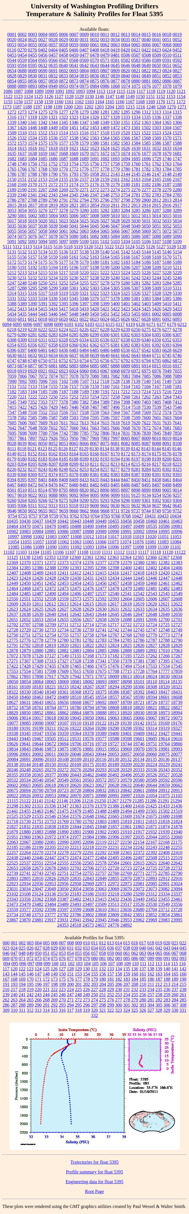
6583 (156, 350)
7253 (84, 396)
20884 (151, 790)
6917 (177, 365)
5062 (73, 231)
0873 (73, 81)
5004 (53, 215)
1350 (115, 122)
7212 (125, 391)
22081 (50, 842)
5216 (53, 272)
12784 (113, 640)
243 (38, 994)
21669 (126, 816)
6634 (53, 355)
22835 (75, 878)
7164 (125, 386)
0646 (125, 65)
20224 (151, 764)
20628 (113, 785)
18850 (25, 712)
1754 (73, 163)
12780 (63, 640)
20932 (37, 795)
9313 (53, 505)
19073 (176, 717)
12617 (113, 604)
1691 (94, 158)
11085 (13, 547)
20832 (101, 790)
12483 (176, 588)
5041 (73, 226)
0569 (84, 60)
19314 (151, 728)
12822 (88, 645)
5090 (177, 236)
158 (118, 973)
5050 (146, 226)
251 (102, 994)
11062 (63, 541)
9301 (146, 500)
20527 (164, 774)
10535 (151, 526)
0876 (104, 81)
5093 (32, 241)
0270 (22, 49)
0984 (94, 86)
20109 (76, 759)
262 (6, 999)
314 (46, 1010)
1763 (166, 163)
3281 (94, 210)
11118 (155, 552)
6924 (73, 371)
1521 (135, 132)
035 (102, 948)
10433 (163, 516)
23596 (50, 909)
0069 (177, 44)
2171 (42, 184)
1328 (115, 117)
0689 (32, 70)
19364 (75, 733)
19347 (37, 733)
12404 (164, 567)
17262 (151, 655)
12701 (176, 619)
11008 (76, 536)
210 (142, 984)
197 (46, 984)
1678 (156, 153)
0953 (63, 86)
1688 (73, 158)
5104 (125, 241)
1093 (80, 91)
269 (54, 999)
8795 (63, 490)
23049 (50, 888)
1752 (53, 163)
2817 (32, 205)
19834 (12, 749)
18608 (176, 697)
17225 (138, 655)
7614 (94, 422)
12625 (37, 609)
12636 (176, 609)
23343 (12, 899)
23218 (113, 894)
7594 (84, 417)
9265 (32, 500)
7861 (22, 438)
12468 (25, 588)
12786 (138, 640)
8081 (115, 443)
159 (126, 973)
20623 (88, 785)
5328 (156, 293)
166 (183, 973)
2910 (104, 205)
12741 (101, 629)
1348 (94, 122)
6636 (63, 355)
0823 (156, 70)
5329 (166, 293)
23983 (164, 919)
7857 (11, 438)
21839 (63, 826)
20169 (75, 764)
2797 (115, 200)
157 (110, 973)
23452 (151, 899)
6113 (99, 324)
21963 (37, 837)
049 (30, 953)
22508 (151, 857)
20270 (50, 769)
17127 (50, 655)
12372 (50, 562)
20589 (151, 780)
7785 (84, 433)
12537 (101, 593)
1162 (79, 101)
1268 (161, 106)
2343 (53, 194)
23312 (151, 894)
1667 (53, 153)
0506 (125, 55)
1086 (8, 91)
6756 (104, 360)
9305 (11, 505)
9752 (177, 510)
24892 (126, 925)
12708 (37, 624)
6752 (63, 360)
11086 (26, 547)
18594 (151, 697)
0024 (22, 39)
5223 (115, 272)
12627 (63, 609)
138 (150, 968)
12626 (50, 609)
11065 (88, 541)
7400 (135, 402)
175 (62, 979)
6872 (177, 360)
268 (46, 999)
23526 (138, 904)
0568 (73, 60)
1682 (11, 158)
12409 (37, 572)
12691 (138, 619)
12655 (63, 619)
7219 (177, 391)
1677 (146, 153)
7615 (104, 422)
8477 (63, 484)
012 (102, 942)
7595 (94, 417)
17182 (113, 655)
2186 (156, 184)
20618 (50, 785)
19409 (138, 733)
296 (86, 1005)
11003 (51, 536)
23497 (88, 904)
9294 (115, 500)
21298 (12, 805)
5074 (11, 236)
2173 (63, 184)
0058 (63, 44)
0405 (63, 49)
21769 (63, 821)
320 (94, 1010)
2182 (146, 184)
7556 (63, 412)
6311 (42, 339)
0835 (84, 75)
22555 (63, 862)
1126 (48, 96)
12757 (75, 635)
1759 (125, 163)
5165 (115, 257)
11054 (13, 541)
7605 (11, 422)
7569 (146, 412)
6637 (73, 355)
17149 (63, 655)
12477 (101, 588)
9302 (156, 500)
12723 (138, 624)
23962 (138, 919)
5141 (115, 251)
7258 (115, 396)
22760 (113, 873)
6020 (63, 319)
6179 (171, 324)
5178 (73, 262)
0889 (22, 86)
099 (46, 963)
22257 (12, 852)
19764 (164, 743)
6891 (135, 365)
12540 (113, 593)
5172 (11, 262)
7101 (53, 381)
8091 (166, 443)
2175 (84, 184)
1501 (135, 127)
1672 (104, 153)
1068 (115, 86)
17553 (12, 671)
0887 (177, 81)
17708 (113, 671)
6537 (135, 350)
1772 (73, 169)
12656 (75, 619)
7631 (156, 422)
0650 (156, 65)
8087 (146, 443)
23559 (12, 909)
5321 (84, 293)
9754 (12, 516)
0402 (42, 49)
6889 (125, 365)
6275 (146, 329)
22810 (37, 878)
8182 (32, 459)
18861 (50, 712)
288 (22, 1005)
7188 (73, 391)
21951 (12, 837)
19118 (88, 723)
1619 (63, 148)
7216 (166, 391)
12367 (163, 557)
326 (142, 1010)
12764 (101, 635)
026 (30, 948)
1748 (11, 163)
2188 (177, 184)
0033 (104, 39)
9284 (73, 500)
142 (183, 968)
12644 (101, 614)
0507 (135, 55)
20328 (113, 769)
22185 (12, 847)
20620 (75, 785)
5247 (11, 282)
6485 (94, 350)
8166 (94, 453)
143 (6, 973)
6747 (11, 360)
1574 (32, 143)
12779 (50, 640)
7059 (11, 376)
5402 (135, 303)
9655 (42, 510)
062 (134, 953)
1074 (125, 86)
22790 (176, 873)
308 (183, 1005)
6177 (161, 324)
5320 (73, 293)
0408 (94, 49)
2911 (115, 205)
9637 (156, 505)
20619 (63, 785)
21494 (126, 811)
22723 (126, 868)
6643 (135, 355)
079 (86, 958)
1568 (146, 137)
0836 (94, 75)
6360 (73, 345)
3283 (115, 210)
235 (158, 989)
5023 (63, 220)
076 (62, 958)
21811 (138, 821)
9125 (135, 495)
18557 (113, 697)
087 (142, 958)
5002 (32, 215)
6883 (73, 365)
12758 (88, 635)
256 (142, 994)
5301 (73, 288)
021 (174, 942)
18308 (151, 686)
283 (166, 999)
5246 (177, 277)
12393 (75, 567)
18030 (164, 676)
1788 (32, 174)
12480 (138, 588)
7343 (177, 396)
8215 (135, 464)
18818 (126, 707)
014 (118, 942)
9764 (95, 516)
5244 (156, 277)
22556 (75, 862)
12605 (138, 598)
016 (134, 942)
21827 (12, 826)
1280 (94, 112)
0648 (135, 65)
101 (62, 963)
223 (62, 989)
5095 (53, 241)
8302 (166, 469)
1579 (84, 143)
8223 (177, 464)
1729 (156, 158)
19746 (138, 743)
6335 (94, 339)
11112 (119, 552)
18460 (25, 697)
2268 (53, 189)
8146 (177, 448)
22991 (164, 883)
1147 (109, 96)
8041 (32, 443)
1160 (58, 101)
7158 (84, 386)
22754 (75, 873)
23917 (50, 919)
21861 (126, 826)
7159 (94, 386)
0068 (166, 44)
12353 (50, 557)
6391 (146, 345)
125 (46, 968)
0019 (177, 34)
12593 (113, 598)
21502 (164, 811)
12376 (88, 562)
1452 (84, 127)
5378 (115, 298)
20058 (138, 754)
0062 (104, 44)
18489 (63, 697)
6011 (22, 319)
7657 (63, 427)
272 (78, 999)
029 (54, 948)
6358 (53, 345)
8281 (135, 469)
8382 (104, 474)
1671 (94, 153)
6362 (94, 345)
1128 (69, 96)
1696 (146, 158)
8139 (125, 448)
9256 (166, 495)
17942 (75, 676)
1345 (63, 122)
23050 (63, 888)
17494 (126, 666)
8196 (125, 459)
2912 (125, 205)
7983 (104, 438)
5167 (135, 257)
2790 (53, 200)
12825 (126, 645)
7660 (73, 427)
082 (110, 958)
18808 (113, 707)
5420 (94, 308)
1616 (32, 148)
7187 (63, 391)
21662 (101, 816)
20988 (101, 795)
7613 (84, 422)
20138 (12, 764)
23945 (101, 919)
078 (78, 958)
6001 (146, 314)
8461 (166, 479)
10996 (176, 531)
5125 (140, 246)
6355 (22, 345)
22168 (164, 842)
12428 (50, 578)
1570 (166, 137)
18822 (164, 707)
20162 (63, 764)
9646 (11, 510)
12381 (151, 562)
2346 (84, 194)
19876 (75, 749)
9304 (177, 500)
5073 (177, 231)
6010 (11, 319)
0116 (11, 49)
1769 (53, 169)
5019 (32, 220)
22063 (12, 842)
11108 (82, 552)
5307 (135, 288)
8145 (166, 448)
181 (110, 979)
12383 (176, 562)
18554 (101, 697)
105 (95, 963)
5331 (11, 298)
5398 (94, 303)
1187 (17, 106)
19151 (151, 723)
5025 (84, 220)
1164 (99, 101)
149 (54, 973)
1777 (94, 169)
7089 (177, 376)
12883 (75, 650)
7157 (73, 386)
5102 (104, 241)
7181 (177, 386)
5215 (42, 272)
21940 (176, 831)
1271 (181, 106)
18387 (126, 692)
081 (102, 958)
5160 (63, 257)
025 (22, 948)
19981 (164, 749)
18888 (101, 712)
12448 (176, 578)
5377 (104, 298)
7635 (166, 422)
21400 (126, 805)
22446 (37, 857)
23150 (63, 894)
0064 (125, 44)
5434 (11, 314)
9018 (22, 495)
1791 (63, 174)
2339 (11, 194)
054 (70, 953)
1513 (53, 132)
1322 (63, 117)
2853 (84, 205)
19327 (176, 728)
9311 (32, 505)
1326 (94, 117)
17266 (164, 655)
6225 (73, 329)
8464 (177, 479)
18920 (126, 712)
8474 (42, 484)
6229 (115, 329)
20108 (63, 759)
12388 (50, 567)
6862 (166, 360)
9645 (177, 505)
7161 (115, 386)
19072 (164, 717)
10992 (138, 531)
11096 (113, 547)
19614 (164, 738)
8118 (22, 448)
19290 (113, 728)
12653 (37, 619)
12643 (88, 614)
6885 (94, 365)
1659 (42, 153)
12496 (75, 593)
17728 (138, 671)
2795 (94, 200)
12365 (138, 557)
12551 (25, 598)
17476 (113, 666)
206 (118, 984)
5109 (177, 241)
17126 (37, 655)
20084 (12, 759)
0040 (146, 39)
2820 (63, 205)
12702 (12, 624)
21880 (25, 831)
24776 (113, 925)
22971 (101, 883)
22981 (138, 883)
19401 (126, 733)
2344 (63, 194)
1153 (170, 96)
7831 (125, 433)
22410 (176, 852)
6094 (6, 324)
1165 (109, 101)
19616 (176, 738)
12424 (25, 578)
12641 (63, 614)
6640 (104, 355)
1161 (69, 101)
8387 (135, 474)
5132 (22, 251)
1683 (22, 158)
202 (86, 984)
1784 (166, 169)
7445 (63, 407)
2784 (166, 194)
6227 (94, 329)
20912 (164, 790)
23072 (138, 888)
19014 (25, 717)
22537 (25, 862)
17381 (138, 660)
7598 (125, 417)
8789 (53, 490)
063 (142, 953)
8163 (63, 453)
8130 (94, 448)
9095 (94, 495)
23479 (25, 904)
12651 (12, 619)
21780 (75, 821)
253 (118, 994)
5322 (94, 293)
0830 (32, 75)
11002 (38, 536)
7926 (53, 438)
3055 (32, 210)
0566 (53, 60)
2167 (177, 179)
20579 (126, 780)
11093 (88, 547)
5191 (22, 267)
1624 (104, 148)
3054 (22, 210)
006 (54, 942)
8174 (146, 453)
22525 (12, 862)
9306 (22, 505)
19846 (37, 749)
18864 (75, 712)
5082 (94, 236)
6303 (135, 334)
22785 (164, 873)
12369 (12, 562)
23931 (63, 919)
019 (158, 942)
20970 (75, 795)
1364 (156, 122)
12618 (126, 604)
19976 (151, 749)
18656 (63, 702)
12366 (151, 557)
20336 (151, 769)
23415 (101, 899)
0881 (146, 81)
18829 (12, 712)
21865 (138, 826)
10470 (25, 526)
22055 (164, 837)
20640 (138, 785)
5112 (17, 246)
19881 (88, 749)
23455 (164, 899)
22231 (113, 847)
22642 (176, 862)
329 (166, 1010)
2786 (11, 200)
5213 (22, 272)
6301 (115, 334)
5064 (94, 231)
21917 (138, 831)
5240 (115, 277)
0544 (11, 60)
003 (30, 942)
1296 (135, 112)
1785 (177, 169)
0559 (22, 60)
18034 (176, 676)
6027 (135, 319)
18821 (151, 707)
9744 (146, 510)
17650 (88, 671)
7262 (146, 396)
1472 (115, 127)
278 (126, 999)
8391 (156, 474)
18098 (126, 681)
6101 (69, 324)
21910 (126, 831)
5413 (22, 308)
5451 (104, 314)
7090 (12, 381)
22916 (176, 878)
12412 (75, 572)
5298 (42, 288)
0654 (11, 70)
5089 (166, 236)
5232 (32, 277)
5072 (166, 231)
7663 (94, 427)
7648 (32, 427)
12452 (50, 583)
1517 (94, 132)
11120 (167, 552)
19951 (113, 749)
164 (166, 973)
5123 (119, 246)
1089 (39, 91)
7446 (73, 407)
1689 (84, 158)
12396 (101, 567)
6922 (53, 371)
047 (14, 953)
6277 (166, 329)
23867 (12, 919)
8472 (32, 484)
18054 (25, 681)
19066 (138, 717)
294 (70, 1005)
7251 (63, 396)
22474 (75, 857)
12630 (101, 609)
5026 (94, 220)
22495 (113, 857)
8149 (11, 453)
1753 (63, 163)
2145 (135, 174)
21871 (151, 826)
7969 (94, 438)
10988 (88, 531)
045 (183, 948)
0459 (73, 55)
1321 (53, 117)
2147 (156, 174)
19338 (12, 733)
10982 (12, 531)
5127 (160, 246)
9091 (63, 495)
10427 (137, 516)
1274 (32, 112)
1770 (63, 169)
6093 (177, 319)
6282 (42, 334)
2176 (94, 184)
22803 (12, 878)
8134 (104, 448)
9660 (73, 510)
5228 (166, 272)
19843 (25, 749)
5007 (84, 215)
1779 (115, 169)
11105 (45, 552)
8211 (94, 464)
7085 (146, 376)
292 (54, 1005)
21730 (25, 821)
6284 (63, 334)
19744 (126, 743)
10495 (113, 526)
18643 (37, 702)
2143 (115, 174)
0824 (166, 70)
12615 (88, 604)
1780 (125, 169)
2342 (42, 194)
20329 (126, 769)
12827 (151, 645)
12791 (12, 645)
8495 (146, 484)
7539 (156, 407)
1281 (104, 112)
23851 (138, 914)
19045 (75, 717)
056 (86, 953)
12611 (37, 604)
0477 (84, 55)
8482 (94, 484)
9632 (135, 505)
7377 (53, 402)
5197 (84, 267)
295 (78, 1005)
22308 (113, 852)
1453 (94, 127)
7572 (156, 412)
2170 (32, 184)
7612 (73, 422)
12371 (37, 562)
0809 (115, 70)
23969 (151, 919)
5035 (11, 226)
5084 (115, 236)
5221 (94, 272)
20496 (126, 774)
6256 (135, 329)
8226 (11, 469)
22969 (88, 883)
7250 (53, 396)
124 (38, 968)
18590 (138, 697)
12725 (164, 624)
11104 (33, 552)
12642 (75, 614)
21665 (113, 816)
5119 (78, 246)
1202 (88, 106)
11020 (150, 536)
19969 (126, 749)
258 (158, 994)
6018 (42, 319)
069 (6, 958)
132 (102, 968)
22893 (151, 878)
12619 (138, 604)
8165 (84, 453)
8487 (135, 484)
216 (6, 989)
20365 (37, 774)
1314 (166, 112)
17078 (25, 655)
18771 (63, 707)
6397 (22, 350)
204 (102, 984)
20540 (37, 780)
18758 (25, 707)
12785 (126, 640)
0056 (42, 44)
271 (70, 999)
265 (30, 999)
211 (150, 984)
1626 (125, 148)
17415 (176, 660)
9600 (94, 505)
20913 (176, 790)
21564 (63, 816)
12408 (25, 572)
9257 (177, 495)
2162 (125, 179)
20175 (88, 764)
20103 (50, 759)
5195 (63, 267)
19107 (63, 723)
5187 (156, 262)
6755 (94, 360)
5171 (177, 257)
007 (62, 942)
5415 (42, 308)
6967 (104, 371)
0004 (42, 34)
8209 (73, 464)
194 (22, 984)
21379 (101, 805)
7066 (22, 376)
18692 (101, 702)
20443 (75, 774)
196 (38, 984)
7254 (94, 396)
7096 (43, 381)
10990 (113, 531)
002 (22, 942)
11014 (101, 536)
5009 (104, 215)
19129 (113, 723)
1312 (146, 112)
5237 (84, 277)
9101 (125, 495)
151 (70, 973)
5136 (63, 251)
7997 (115, 438)
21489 (113, 811)
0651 (166, 65)
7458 (84, 407)
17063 (176, 650)
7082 (115, 376)
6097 (38, 324)
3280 (84, 210)
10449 (101, 521)
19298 (126, 728)
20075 (164, 754)
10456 (126, 521)
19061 (101, 717)
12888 (126, 650)
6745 (166, 355)
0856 (32, 81)
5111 (7, 246)
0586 (146, 60)
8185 (63, 459)
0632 (42, 65)
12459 (138, 583)
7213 (135, 391)
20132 (126, 759)
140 (166, 968)
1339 (11, 122)
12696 (151, 619)
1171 (170, 101)
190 (183, 979)
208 (134, 984)
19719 (101, 743)
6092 (166, 319)
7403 (146, 402)
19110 (75, 723)
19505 (50, 738)
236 (166, 989)
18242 (75, 686)
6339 (135, 339)
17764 (151, 671)
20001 (25, 754)
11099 (150, 547)
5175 (42, 262)
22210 (63, 847)
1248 (150, 106)
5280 (125, 282)
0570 (94, 60)
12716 (101, 624)
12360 (75, 557)
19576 (88, 738)
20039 (63, 754)
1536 (53, 137)
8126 (63, 448)
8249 (63, 469)
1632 (156, 148)
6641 (115, 355)
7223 (42, 396)
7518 (135, 407)
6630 (11, 355)
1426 (22, 127)
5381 (135, 298)
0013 (125, 34)
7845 (156, 433)
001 (14, 942)
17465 (75, 666)
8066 (84, 443)
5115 (47, 246)
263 (14, 999)
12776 (25, 640)
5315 (22, 293)
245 (54, 994)
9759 (53, 516)
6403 (53, 350)
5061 (63, 231)
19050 (88, 717)
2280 (177, 189)
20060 (151, 754)
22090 (63, 842)
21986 (101, 837)
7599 (135, 417)
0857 (42, 81)
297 (94, 1005)
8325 (177, 469)
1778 (104, 169)
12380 (138, 562)
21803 (101, 821)
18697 (113, 702)
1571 (177, 137)
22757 (101, 873)
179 (94, 979)
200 (70, 984)
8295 (156, 469)
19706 (75, 743)
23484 (50, 904)
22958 (75, 883)
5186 (146, 262)
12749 (176, 629)
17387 (151, 660)
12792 (25, 645)
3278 (63, 210)
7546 (177, 407)
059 (110, 953)
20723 (63, 790)
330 (174, 1010)
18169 (25, 686)
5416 (53, 308)
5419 (84, 308)
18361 (63, 692)
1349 (104, 122)
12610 (25, 604)
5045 (94, 226)
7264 (166, 396)
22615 (138, 862)
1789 (42, 174)
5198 (94, 267)
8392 (166, 474)
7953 (63, 438)
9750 (166, 510)
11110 (95, 552)
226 (86, 989)
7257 (104, 396)
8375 (63, 474)
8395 (22, 479)
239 (6, 994)
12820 (63, 645)
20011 (50, 754)
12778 (37, 640)
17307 (25, 660)
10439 (50, 521)
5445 (42, 314)
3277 (53, 210)
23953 (126, 919)
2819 (53, 205)
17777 (164, 671)
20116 (100, 759)
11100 (163, 547)
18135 (176, 681)
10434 (175, 516)
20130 (113, 759)
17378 (126, 660)
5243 (146, 277)
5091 (11, 241)
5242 (135, 277)
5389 (22, 303)
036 (110, 948)
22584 (113, 862)
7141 (156, 381)
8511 (32, 490)
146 (30, 973)
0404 (53, 49)
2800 (146, 200)
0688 (22, 70)
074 (46, 958)
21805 (113, 821)
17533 (151, 666)
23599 (75, 909)
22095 (75, 842)
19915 (101, 749)
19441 (176, 733)
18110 (151, 681)
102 (71, 963)
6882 (63, 365)
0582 (125, 60)
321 (102, 1010)
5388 (11, 303)
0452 (177, 49)
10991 (126, 531)
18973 (164, 712)
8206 (42, 464)
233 (142, 989)
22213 (75, 847)
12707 (25, 624)
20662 (176, 785)
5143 (135, 251)
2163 (135, 179)
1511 (32, 132)
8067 (94, 443)
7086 (156, 376)
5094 (42, 241)
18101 (139, 681)
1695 (135, 158)
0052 (177, 39)
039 (134, 948)
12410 (50, 572)
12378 (113, 562)
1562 (84, 137)
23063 (101, 888)
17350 (113, 660)
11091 (63, 547)
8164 (73, 453)
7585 (32, 417)
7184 (32, 391)
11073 (113, 541)
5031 (146, 220)
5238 (94, 277)
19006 (12, 717)
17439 (63, 666)
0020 (11, 39)
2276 (135, 189)
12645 (113, 614)
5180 (94, 262)
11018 (125, 536)
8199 (156, 459)
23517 (126, 904)
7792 (94, 433)
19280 (101, 728)
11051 (163, 536)
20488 (101, 774)
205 (110, 984)
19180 (12, 728)
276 (110, 999)
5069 (146, 231)
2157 (84, 179)
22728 (164, 868)
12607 (164, 598)
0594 (22, 65)
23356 (25, 899)
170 (30, 979)
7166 (146, 386)
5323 (104, 293)
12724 (151, 624)
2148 (166, 174)
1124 (28, 96)
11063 (75, 541)
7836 (135, 433)
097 (30, 963)
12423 (12, 578)
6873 (11, 365)
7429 (53, 407)
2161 (115, 179)
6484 (84, 350)
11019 (138, 536)
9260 (11, 500)
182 (118, 979)
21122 (25, 800)
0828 (11, 75)
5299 (53, 288)
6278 (177, 329)
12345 (37, 557)
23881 (37, 919)
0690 (42, 70)
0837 (104, 75)
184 (134, 979)
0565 (42, 60)
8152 (32, 453)
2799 (135, 200)
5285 (177, 282)
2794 (84, 200)
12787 (151, 640)
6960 (84, 371)
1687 (63, 158)
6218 (11, 329)
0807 (104, 70)
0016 (156, 34)
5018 (22, 220)
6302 (125, 334)
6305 (156, 334)
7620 (135, 422)
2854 (94, 205)
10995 (164, 531)
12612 (50, 604)
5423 (125, 308)
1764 (177, 163)
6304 (146, 334)
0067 (156, 44)
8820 (84, 490)
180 (102, 979)
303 (142, 1005)
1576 (53, 143)
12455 (88, 583)
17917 (50, 676)
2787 (22, 200)
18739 (176, 702)
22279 (75, 852)
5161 (73, 257)
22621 (151, 862)
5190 (11, 267)
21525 (12, 816)
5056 (22, 231)
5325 (125, 293)
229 (110, 989)
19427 (164, 733)
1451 (73, 127)
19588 (113, 738)
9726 (125, 510)
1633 (166, 148)
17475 (101, 666)
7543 (166, 407)
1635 (11, 153)
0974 (73, 86)
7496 (115, 407)
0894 (42, 86)
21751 (37, 821)
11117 (143, 552)
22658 (25, 868)
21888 (50, 831)
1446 (32, 127)
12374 (75, 562)
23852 (151, 914)
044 (174, 948)
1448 (42, 127)
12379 (126, 562)
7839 (146, 433)
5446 (53, 314)
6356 (32, 345)
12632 (126, 609)
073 (38, 958)
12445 (138, 578)
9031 (42, 495)
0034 (115, 39)
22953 (50, 883)
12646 (126, 614)
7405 (156, 402)
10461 (164, 521)
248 (78, 994)
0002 (22, 34)
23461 (176, 899)
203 (94, 984)
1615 (22, 148)
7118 (104, 381)
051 (46, 953)
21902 (101, 831)
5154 (177, 251)
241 (22, 994)
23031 (12, 888)
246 (62, 994)
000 (6, 942)
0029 (63, 39)
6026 (125, 319)
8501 (11, 490)
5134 (42, 251)
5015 (166, 215)
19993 (176, 749)
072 (30, 958)
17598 (50, 671)
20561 (75, 780)
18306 (138, 686)
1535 (42, 137)
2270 (73, 189)
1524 (166, 132)
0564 (32, 60)
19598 (126, 738)
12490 (50, 593)
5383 (146, 298)
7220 (11, 396)
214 (174, 984)
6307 (177, 334)
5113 (27, 246)
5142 (125, 251)
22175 (176, 842)
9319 (84, 505)
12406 (176, 567)
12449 (12, 583)
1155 (7, 101)
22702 (75, 868)
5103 (115, 241)
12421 (176, 572)
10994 (151, 531)
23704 (151, 909)
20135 (151, 759)
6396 (11, 350)
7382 (84, 402)
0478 (94, 55)
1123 (18, 96)
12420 (164, 572)
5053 (177, 226)
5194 (53, 267)
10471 (37, 526)
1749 (22, 163)
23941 (75, 919)
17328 (75, 660)
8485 (115, 484)
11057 (38, 541)
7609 (42, 422)
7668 (125, 427)
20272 (63, 769)
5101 (94, 241)
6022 (84, 319)
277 (118, 999)
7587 (53, 417)
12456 (101, 583)
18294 (113, 686)
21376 (88, 805)
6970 (125, 371)
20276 (75, 769)
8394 (11, 479)
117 (6, 968)
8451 (146, 479)
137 (142, 968)
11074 (125, 541)
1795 (84, 174)
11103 (21, 552)
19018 (50, 717)
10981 (176, 526)
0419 (115, 49)
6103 (89, 324)
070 (14, 958)
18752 (12, 707)
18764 (50, 707)
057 (94, 953)
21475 (63, 811)
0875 (94, 81)
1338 (177, 117)
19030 (63, 717)
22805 (25, 878)
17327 (63, 660)
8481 (84, 484)
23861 (176, 914)
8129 (83, 448)
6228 (104, 329)
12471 (37, 588)
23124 (37, 894)
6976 (156, 371)
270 (62, 999)
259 (166, 994)
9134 (146, 495)
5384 (156, 298)
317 (70, 1010)
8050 (42, 443)
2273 (104, 189)
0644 (104, 65)
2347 (94, 194)
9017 (11, 495)
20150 (50, 764)
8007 (135, 438)
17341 (101, 660)
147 (38, 973)
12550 (12, 598)
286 (6, 1005)
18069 (63, 681)
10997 (13, 536)
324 (126, 1010)
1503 (156, 127)
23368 (50, 899)
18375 (101, 692)
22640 (164, 862)
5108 (166, 241)
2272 (94, 189)
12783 (101, 640)
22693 (63, 868)
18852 (37, 712)
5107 (156, 241)
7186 (53, 391)
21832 (25, 826)
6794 (146, 360)
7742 (63, 433)
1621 (73, 148)
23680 (138, 909)
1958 (94, 174)
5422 (115, 308)
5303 (94, 288)
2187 (166, 184)
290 (38, 1005)
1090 (49, 91)
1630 (135, 148)
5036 (22, 226)
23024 (176, 883)
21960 (25, 837)
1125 (38, 96)
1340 (22, 122)
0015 (146, 34)
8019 (166, 438)
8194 (115, 459)
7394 (115, 402)
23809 (113, 914)
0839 (115, 75)
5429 (166, 308)
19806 (176, 743)
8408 (63, 479)
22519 (176, 857)
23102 (12, 894)
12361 (88, 557)
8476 (53, 484)
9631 (125, 505)
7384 (94, 402)
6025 (115, 319)
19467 (37, 738)
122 (22, 968)
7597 (115, 417)
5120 (88, 246)
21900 (88, 831)
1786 (11, 174)
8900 (156, 490)
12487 (37, 593)
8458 (156, 479)
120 (14, 968)
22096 (88, 842)
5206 (125, 267)
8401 (42, 479)
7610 (53, 422)
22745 (50, 873)
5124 (129, 246)
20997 (126, 795)
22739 (12, 873)
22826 (50, 878)
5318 (53, 293)
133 (110, 968)
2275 (125, 189)
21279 (125, 800)
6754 (84, 360)
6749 (32, 360)
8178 (177, 453)
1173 (7, 106)
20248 (25, 769)
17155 (75, 655)
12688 (126, 619)
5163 (94, 257)
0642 (84, 65)
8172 (125, 453)
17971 (88, 676)
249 (86, 994)
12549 (176, 593)
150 (62, 973)
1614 (11, 148)
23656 (126, 909)
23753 (37, 914)
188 (166, 979)
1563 (94, 137)
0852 (166, 75)
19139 (126, 723)
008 (70, 942)
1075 (135, 86)
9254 (156, 495)
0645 (115, 65)
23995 (176, 919)
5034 (177, 220)
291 (46, 1005)
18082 (88, 681)
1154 (180, 96)
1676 (135, 153)
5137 (73, 251)
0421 (135, 49)
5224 (125, 272)
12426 (37, 578)
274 (94, 999)
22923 (12, 883)
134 (118, 968)
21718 (12, 821)
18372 (88, 692)
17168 (88, 655)
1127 (58, 96)
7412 (177, 402)
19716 (88, 743)
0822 (146, 70)
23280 (126, 894)
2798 (125, 200)
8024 (177, 438)
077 (70, 958)
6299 (94, 334)
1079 (177, 86)
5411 (177, 303)
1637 (22, 153)
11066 (100, 541)
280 (142, 999)
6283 (53, 334)
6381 (115, 345)
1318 (32, 117)
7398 (125, 402)
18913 (113, 712)
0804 (84, 70)
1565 (115, 137)
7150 (177, 381)
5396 (73, 303)
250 (94, 994)
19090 (38, 723)
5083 (104, 236)
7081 (104, 376)
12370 (25, 562)
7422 (22, 407)
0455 (32, 55)
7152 (22, 386)
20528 (176, 774)
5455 (135, 314)
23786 (75, 914)
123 (30, 968)
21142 (49, 800)
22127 (113, 842)
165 (174, 973)
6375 (104, 345)
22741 (25, 873)
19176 (176, 723)
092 (174, 958)
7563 (104, 412)
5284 (166, 282)
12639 (37, 614)
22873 (138, 878)
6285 (73, 334)
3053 (11, 210)
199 (62, 984)
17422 (12, 666)
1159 (48, 101)
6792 (125, 360)
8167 (104, 453)
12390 (63, 567)
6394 (177, 345)
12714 (88, 624)
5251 (53, 282)
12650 (176, 614)
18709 (126, 702)
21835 (37, 826)
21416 (138, 805)
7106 (74, 381)
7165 (135, 386)
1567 (135, 137)
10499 (138, 526)
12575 (88, 598)
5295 (32, 288)
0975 (84, 86)
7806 (104, 433)
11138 (24, 557)
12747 (151, 629)
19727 (113, 743)
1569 (156, 137)
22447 (50, 857)
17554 (25, 671)
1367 (11, 127)
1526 (11, 137)
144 (14, 973)
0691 (53, 70)
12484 (12, 593)
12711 (62, 624)
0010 (94, 34)
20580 (138, 780)
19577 (101, 738)
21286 (151, 800)
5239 (104, 277)
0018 (166, 34)
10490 (88, 526)
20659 (164, 785)
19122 (100, 723)
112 (151, 963)
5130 (181, 246)
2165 (156, 179)
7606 (22, 422)
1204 (109, 106)
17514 (138, 666)
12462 (176, 583)
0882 (156, 81)
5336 (53, 298)
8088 (156, 443)
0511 (177, 55)
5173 (22, 262)
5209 (156, 267)
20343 (164, 769)
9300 (135, 500)
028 (46, 948)
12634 (151, 609)
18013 (126, 676)
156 (102, 973)
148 (46, 973)
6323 (53, 339)
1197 (37, 106)
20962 (63, 795)
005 (46, 942)
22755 (88, 873)
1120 (170, 91)
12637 (12, 614)
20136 (163, 759)
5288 (22, 288)
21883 (37, 831)
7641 (177, 422)
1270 (171, 106)
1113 (101, 91)
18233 (63, 686)
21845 (88, 826)
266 (38, 999)
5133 (32, 251)
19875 (63, 749)
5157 (32, 257)
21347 (63, 805)
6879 (42, 365)
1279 (84, 112)
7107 (84, 381)
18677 (88, 702)
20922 (12, 795)
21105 (176, 795)
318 (78, 1010)
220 (38, 989)
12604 (126, 598)
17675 (101, 671)
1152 (160, 96)
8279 (125, 469)
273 (86, 999)
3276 (42, 210)
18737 (164, 702)
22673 (37, 868)
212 (158, 984)
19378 (88, 733)
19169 (163, 723)
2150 (11, 179)
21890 (63, 831)
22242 (138, 847)
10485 (63, 526)
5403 (146, 303)
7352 (32, 402)
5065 (104, 231)
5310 (166, 288)
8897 (125, 490)
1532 (22, 137)
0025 (32, 39)
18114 (163, 681)
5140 (104, 251)
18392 (138, 692)
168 (14, 979)
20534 (25, 780)
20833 (113, 790)
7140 (146, 381)
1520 (125, 132)
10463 (176, 521)
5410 (166, 303)
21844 (75, 826)
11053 (175, 536)
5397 (84, 303)
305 (158, 1005)
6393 (166, 345)
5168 (146, 257)
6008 (177, 314)
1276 (53, 112)
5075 (22, 236)
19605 (151, 738)
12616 (101, 604)
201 (78, 984)
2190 (22, 189)
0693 (73, 70)
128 (70, 968)
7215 (156, 391)
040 (142, 948)
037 (118, 948)
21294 (176, 800)
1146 (99, 96)
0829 (22, 75)
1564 (104, 137)
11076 (138, 541)
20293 (101, 769)
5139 (94, 251)
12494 (63, 593)
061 (126, 953)
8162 (53, 453)
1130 (89, 96)
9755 (22, 516)
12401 (138, 567)
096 (22, 963)
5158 (42, 257)
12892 (151, 650)
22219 (101, 847)
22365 (126, 852)
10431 (150, 516)
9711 (115, 510)
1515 (73, 132)
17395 (164, 660)
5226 (146, 272)
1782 (146, 169)
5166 (125, 257)
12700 (164, 619)
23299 (138, 894)
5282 (146, 282)
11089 (38, 547)
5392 (53, 303)
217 (14, 989)
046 (6, 953)
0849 (146, 75)
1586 (156, 143)
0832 (53, 75)
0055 (32, 44)
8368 (22, 474)
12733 (50, 629)
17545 (176, 666)
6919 (22, 371)
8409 (73, 479)
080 (94, 958)
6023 (94, 319)
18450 (12, 697)
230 (118, 989)
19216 (63, 728)
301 (126, 1005)
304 (150, 1005)
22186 (25, 847)
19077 (12, 723)
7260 (125, 396)
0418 (104, 49)
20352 (176, 769)
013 (110, 942)
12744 (126, 629)
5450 (94, 314)
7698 (22, 433)
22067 (25, 842)
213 (166, 984)
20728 (75, 790)
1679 (166, 153)
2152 (32, 179)
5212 (11, 272)
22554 (50, 862)
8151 (22, 453)
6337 (115, 339)
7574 (166, 412)
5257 (94, 282)
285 (183, 999)
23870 (25, 919)
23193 (101, 894)
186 (150, 979)
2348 (104, 194)
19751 (151, 743)
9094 (84, 495)
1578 (73, 143)
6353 (177, 339)
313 (38, 1010)
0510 (166, 55)
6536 (125, 350)
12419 (151, 572)
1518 (104, 132)
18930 (138, 712)
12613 (63, 604)
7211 (115, 391)
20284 (88, 769)
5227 (156, 272)
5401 (125, 303)
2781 (135, 194)
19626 (12, 743)
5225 (135, 272)
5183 (125, 262)
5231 (22, 277)
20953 (50, 795)
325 (134, 1010)
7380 (73, 402)
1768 (42, 169)
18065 (50, 681)
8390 (146, 474)
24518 (75, 925)
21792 (88, 821)
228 (102, 989)
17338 (88, 660)
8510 (22, 490)
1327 (104, 117)
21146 (62, 800)
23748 (25, 914)
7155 (53, 386)
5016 (177, 215)
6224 (63, 329)
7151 (11, 386)
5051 (156, 226)
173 (54, 979)
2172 (53, 184)
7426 (42, 407)
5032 (156, 220)
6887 (104, 365)
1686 (53, 158)
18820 (138, 707)
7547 (11, 412)
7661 (84, 427)
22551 (37, 862)
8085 (135, 443)
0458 (63, 55)
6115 (110, 324)
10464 (12, 526)
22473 (63, 857)
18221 (50, 686)
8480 (73, 484)
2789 (42, 200)
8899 (146, 490)
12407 (12, 572)
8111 (11, 448)
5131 (11, 251)
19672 (50, 743)
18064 (38, 681)
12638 (25, 614)
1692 (104, 158)
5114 (37, 246)
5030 (135, 220)
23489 (63, 904)
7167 (156, 386)
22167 (151, 842)
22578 (101, 862)
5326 (135, 293)
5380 (125, 298)
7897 (32, 438)
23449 (138, 899)
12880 (37, 650)
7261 (135, 396)
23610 (101, 909)
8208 (63, 464)
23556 (176, 904)
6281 (32, 334)
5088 (156, 236)
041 (150, 948)
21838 (50, 826)
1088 (28, 91)
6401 (42, 350)
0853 (177, 75)
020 (166, 942)
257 (150, 994)
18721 (138, 702)
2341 (32, 194)
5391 (42, 303)
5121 (98, 246)
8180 (22, 459)
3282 (104, 210)
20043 (88, 754)
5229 (177, 272)
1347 (84, 122)
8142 (135, 448)
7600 (146, 417)
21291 (163, 800)
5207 (135, 267)
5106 (146, 241)
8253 (84, 469)
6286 (84, 334)
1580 (94, 143)
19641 (25, 743)
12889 (138, 650)
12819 (50, 645)
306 (166, 1005)
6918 (11, 371)
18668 (75, 702)
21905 (113, 831)
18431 (176, 692)
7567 (125, 412)
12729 (25, 629)
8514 (42, 490)
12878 (12, 650)
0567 (63, 60)
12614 (75, 604)
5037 (32, 226)
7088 (166, 376)
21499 (138, 811)
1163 (89, 101)
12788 (164, 640)
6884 (84, 365)
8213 (115, 464)
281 (150, 999)
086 (134, 958)
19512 (63, 738)
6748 (22, 360)
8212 (104, 464)
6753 (73, 360)
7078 (73, 376)
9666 (94, 510)
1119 (161, 91)
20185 (101, 764)
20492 (113, 774)
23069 (113, 888)
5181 (104, 262)
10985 (50, 531)
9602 (104, 505)
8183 (42, 459)
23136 (50, 894)
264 (22, 999)
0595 (32, 65)
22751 (63, 873)
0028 (53, 39)
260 (174, 994)
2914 (146, 205)
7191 (104, 391)
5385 (166, 298)
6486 (104, 350)
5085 (125, 236)
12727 (176, 624)
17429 (37, 666)
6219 (22, 329)
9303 (166, 500)
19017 (37, 717)
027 (38, 948)
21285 (138, 800)
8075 (104, 443)
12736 (75, 629)
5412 (11, 308)
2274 (115, 189)
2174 (73, 184)
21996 (113, 837)
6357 (42, 345)
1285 (125, 112)
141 (174, 968)
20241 (176, 764)
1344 (53, 122)
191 (6, 984)
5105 (135, 241)
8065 (73, 443)
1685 (42, 158)
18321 (176, 686)
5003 (42, 215)
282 (158, 999)
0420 (125, 49)
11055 (26, 541)
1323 (73, 117)
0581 (115, 60)
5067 (125, 231)
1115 (120, 91)
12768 (126, 635)
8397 (32, 479)
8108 (177, 443)
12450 (25, 583)
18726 (151, 702)
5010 (115, 215)
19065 (126, 717)
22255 (176, 847)
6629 (177, 350)
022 (183, 942)
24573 (88, 925)
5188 (166, 262)
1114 (111, 91)
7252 (73, 396)
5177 (63, 262)
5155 (11, 257)
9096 (104, 495)
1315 (177, 112)
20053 (113, 754)
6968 (115, 371)
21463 (37, 811)
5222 (104, 272)
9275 (63, 500)
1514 (63, 132)
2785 (177, 194)
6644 (146, 355)
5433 (177, 308)
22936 (37, 883)
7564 (115, 412)
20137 (176, 759)
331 (183, 1010)
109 (127, 963)
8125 (52, 448)
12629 (88, 609)
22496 (126, 857)
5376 (94, 298)
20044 (101, 754)
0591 (166, 60)
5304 (104, 288)
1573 (22, 143)
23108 (25, 894)
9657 (53, 510)
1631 (146, 148)
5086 (135, 236)
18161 (12, 686)
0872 (63, 81)
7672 (146, 427)
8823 (94, 490)
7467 (94, 407)
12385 (25, 567)
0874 (84, 81)
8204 (22, 464)
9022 (32, 495)
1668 (63, 153)
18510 (75, 697)
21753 (50, 821)
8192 (94, 459)
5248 (22, 282)
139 (158, 968)
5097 (63, 241)
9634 (146, 505)
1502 (146, 127)
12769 (138, 635)
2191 (32, 189)
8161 (42, 453)
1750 (32, 163)
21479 (75, 811)
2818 (42, 205)
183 (126, 979)
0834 (73, 75)
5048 (125, 226)
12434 (113, 578)
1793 (73, 174)
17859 (176, 671)
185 (142, 979)
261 (183, 994)
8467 (11, 484)
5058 (42, 231)
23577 (25, 909)
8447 (125, 479)
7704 (53, 433)
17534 (164, 666)
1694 (125, 158)
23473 (12, 904)
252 (110, 994)
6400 (32, 350)
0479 (104, 55)
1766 (22, 169)
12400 (126, 567)
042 (158, 948)
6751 (53, 360)
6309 (22, 339)
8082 (125, 443)
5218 (73, 272)
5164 (104, 257)
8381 (94, 474)
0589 (156, 60)
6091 (156, 319)
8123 (42, 448)
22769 (126, 873)
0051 (166, 39)
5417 (63, 308)
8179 (11, 459)
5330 (177, 293)
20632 (126, 785)
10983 (25, 531)
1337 (166, 117)
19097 (50, 723)
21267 (113, 800)
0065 (135, 44)
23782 (63, 914)
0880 (135, 81)
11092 (76, 547)
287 (14, 1005)
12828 (164, 645)
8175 (156, 453)
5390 (32, 303)
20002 (37, 754)
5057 (32, 231)
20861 (138, 790)
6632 (32, 355)
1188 (27, 106)
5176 (53, 262)
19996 (12, 754)
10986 (63, 531)
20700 (37, 790)
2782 (146, 194)
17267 (176, 655)
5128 (171, 246)
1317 (22, 117)
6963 (94, 371)
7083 (125, 376)
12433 (101, 578)
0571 (104, 60)
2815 (11, 205)
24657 (101, 925)
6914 (146, 365)
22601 (126, 862)
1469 (104, 127)
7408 (166, 402)
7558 (84, 412)
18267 (88, 686)
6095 (17, 324)
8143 (146, 448)
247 (70, 994)
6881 (53, 365)
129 (78, 968)
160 (134, 973)
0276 (32, 49)
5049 (135, 226)
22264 (25, 852)
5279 (115, 282)
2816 (22, 205)
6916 (166, 365)
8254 (94, 469)
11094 (101, 547)
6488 (115, 350)
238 (183, 989)
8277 (115, 469)
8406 (53, 479)
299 (110, 1005)
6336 (104, 339)
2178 (104, 184)
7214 (146, 391)
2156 (73, 179)
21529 (25, 816)
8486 (125, 484)
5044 (84, 226)
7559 (94, 412)
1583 (125, 143)
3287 (156, 210)
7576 (177, 412)
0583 (135, 60)
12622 (176, 604)
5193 (42, 267)
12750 (12, 635)
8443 (104, 479)
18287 (101, 686)
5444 (32, 314)
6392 (156, 345)
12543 (151, 593)
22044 (151, 837)
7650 (42, 427)
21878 (176, 826)
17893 (25, 676)
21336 (50, 805)
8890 (104, 490)
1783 (156, 169)
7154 (42, 386)
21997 (126, 837)
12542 (138, 593)
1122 (7, 96)
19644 (37, 743)
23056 (88, 888)
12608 (176, 598)
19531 (75, 738)
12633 (138, 609)
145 (22, 973)
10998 (26, 536)
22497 (138, 857)
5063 (84, 231)
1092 (70, 91)
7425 (32, 407)
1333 (125, 117)
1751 (42, 163)
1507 (177, 127)
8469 (22, 484)
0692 (63, 70)
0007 (73, 34)
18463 (37, 697)
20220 (138, 764)
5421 (104, 308)
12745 (138, 629)
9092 (73, 495)
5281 (135, 282)
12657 (88, 619)
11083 (163, 541)
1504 (166, 127)
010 (86, 942)
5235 (63, 277)
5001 (22, 215)
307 (174, 1005)
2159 (104, 179)
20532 (12, 780)
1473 (125, 127)
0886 (166, 81)
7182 (11, 391)
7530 (146, 407)
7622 (146, 422)
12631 (113, 609)
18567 (126, 697)
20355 (12, 774)
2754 (125, 194)
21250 (100, 800)
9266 (42, 500)
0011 (104, 34)
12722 (126, 624)
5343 (63, 298)
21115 (12, 800)
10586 (164, 526)
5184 (135, 262)
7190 (94, 391)
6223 (53, 329)
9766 (115, 516)
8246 (53, 469)
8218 (166, 464)
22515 (164, 857)
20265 (37, 769)
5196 (73, 267)
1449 (53, 127)
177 (78, 979)
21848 (101, 826)
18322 (12, 692)
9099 (115, 495)
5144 (146, 251)
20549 (63, 780)
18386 (113, 692)
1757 (104, 163)
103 (79, 963)
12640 (50, 614)
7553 (53, 412)
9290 (84, 500)
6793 (135, 360)
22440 (25, 857)
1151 (150, 96)
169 (22, 979)
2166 (166, 179)
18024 (151, 676)
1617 (42, 148)
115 (174, 963)
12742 (113, 629)
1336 (156, 117)
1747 (177, 158)
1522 (146, 132)
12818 (37, 645)
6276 (156, 329)
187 (158, 979)
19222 (75, 728)
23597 (63, 909)
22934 (25, 883)
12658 (101, 619)
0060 (84, 44)
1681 (177, 153)
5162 (84, 257)
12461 (164, 583)
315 (54, 1010)
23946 (113, 919)
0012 (115, 34)
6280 (22, 334)
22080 (37, 842)
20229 (164, 764)
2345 (73, 194)
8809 (73, 490)
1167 (130, 101)
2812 (156, 200)
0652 (177, 65)
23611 (113, 909)
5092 (22, 241)
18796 (101, 707)
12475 (75, 588)
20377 (50, 774)
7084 (135, 376)
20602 (12, 785)
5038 (42, 226)
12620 (151, 604)
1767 (32, 169)
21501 (151, 811)
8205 (32, 464)
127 (62, 968)
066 (166, 953)
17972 (101, 676)
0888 (11, 86)
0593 (11, 65)
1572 (11, 143)
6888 (115, 365)
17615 (75, 671)
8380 (84, 474)
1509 (11, 132)
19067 (151, 717)
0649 (146, 65)
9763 (84, 516)
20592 (164, 780)
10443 (75, 521)
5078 (53, 236)
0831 (42, 75)
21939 (164, 831)
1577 (63, 143)
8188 (73, 459)
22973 (126, 883)
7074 (53, 376)
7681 (166, 427)
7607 (32, 422)
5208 (146, 267)
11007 (63, 536)
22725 (151, 868)
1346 (73, 122)
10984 (37, 531)
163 (158, 973)
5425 (146, 308)
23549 (164, 904)
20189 (113, 764)
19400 (113, 733)
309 (6, 1010)
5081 (84, 236)
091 (166, 958)
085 (126, 958)
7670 (135, 427)
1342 (42, 122)
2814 (177, 200)
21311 (37, 805)
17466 (88, 666)
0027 (42, 39)
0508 (146, 55)
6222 (42, 329)
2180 (125, 184)
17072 (12, 655)
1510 (22, 132)
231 (126, 989)
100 (54, 963)
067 (174, 953)
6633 (42, 355)
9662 (84, 510)
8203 (11, 464)
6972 (135, 371)
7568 (135, 412)
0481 (115, 55)
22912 (164, 878)
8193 (104, 459)
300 (118, 1005)
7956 (73, 438)
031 (70, 948)
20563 (88, 780)
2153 (42, 179)
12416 (113, 572)
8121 (32, 448)
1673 (115, 153)
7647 (22, 427)
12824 (113, 645)
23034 (25, 888)
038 (126, 948)
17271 (12, 660)
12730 (37, 629)
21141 (37, 800)
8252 (73, 469)
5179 (84, 262)
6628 (166, 350)
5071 (156, 231)
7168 (166, 386)
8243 (42, 469)
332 (94, 1015)
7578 (11, 417)
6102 (79, 324)
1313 (156, 112)
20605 (37, 785)
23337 (176, 894)
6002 (156, 314)
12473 (63, 588)
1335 (146, 117)
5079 (63, 236)
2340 (22, 194)
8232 (22, 469)
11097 (125, 547)
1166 (119, 101)
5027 (104, 220)
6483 (73, 350)
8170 (115, 453)
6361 (84, 345)
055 (78, 953)
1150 (140, 96)
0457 (53, 55)
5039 (53, 226)
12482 (164, 588)
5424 (135, 308)
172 (46, 979)
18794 (88, 707)
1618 (53, 148)
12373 (63, 562)
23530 (151, 904)
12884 (88, 650)
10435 (12, 521)
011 (94, 942)
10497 (126, 526)
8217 (156, 464)
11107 (70, 552)
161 (142, 973)
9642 (166, 505)
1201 (78, 106)
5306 (125, 288)
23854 (164, 914)
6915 (156, 365)
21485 (88, 811)
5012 (135, 215)
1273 (22, 112)
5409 (156, 303)
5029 (125, 220)
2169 (22, 184)
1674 (125, 153)
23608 (88, 909)
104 (87, 963)
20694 (25, 790)
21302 (25, 805)
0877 (115, 81)
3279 (73, 210)
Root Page (94, 1191)
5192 (32, 267)
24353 (63, 925)
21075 (164, 795)
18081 (76, 681)
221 (46, 989)
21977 (75, 837)
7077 (63, 376)
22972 (113, 883)
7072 (42, 376)
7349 (22, 402)
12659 (113, 619)
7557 (73, 412)
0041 (156, 39)
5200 (115, 267)
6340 (146, 339)
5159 (53, 257)
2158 (94, 179)
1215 (130, 106)
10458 (138, 521)
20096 (38, 759)
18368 (75, 692)
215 (183, 984)
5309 (156, 288)
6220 (32, 329)
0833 (63, 75)
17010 (164, 650)
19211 (50, 728)
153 (78, 973)
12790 (176, 640)
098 (38, 963)
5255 (84, 282)
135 (126, 968)
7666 (115, 427)
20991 (113, 795)
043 (166, 948)
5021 (53, 220)
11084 (175, 541)
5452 (115, 314)
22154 (138, 842)
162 (150, 973)
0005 (53, 34)
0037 (135, 39)
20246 (12, 769)
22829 (63, 878)
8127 (73, 448)
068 (183, 953)
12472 (50, 588)
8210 (84, 464)
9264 (22, 500)
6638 (84, 355)
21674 (138, 816)
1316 (11, 117)
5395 (63, 303)
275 (102, 999)
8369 (32, 474)
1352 (135, 122)
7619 (125, 422)
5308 (146, 288)
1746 (166, 158)
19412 (151, 733)
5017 (11, 220)
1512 (42, 132)
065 (158, 953)
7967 (84, 438)
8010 (156, 438)
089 (150, 958)
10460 (151, 521)
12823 (101, 645)
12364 (126, 557)
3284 (125, 210)
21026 (138, 795)
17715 (126, 671)
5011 (125, 215)
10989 (101, 531)
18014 (138, 676)
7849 (166, 433)
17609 (63, 671)
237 (174, 989)
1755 (84, 163)
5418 (73, 308)
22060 (176, 837)
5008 (94, 215)
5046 (104, 226)
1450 (63, 127)
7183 (22, 391)
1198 (47, 106)
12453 (63, 583)
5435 (22, 314)
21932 (151, 831)
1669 (73, 153)
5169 (156, 257)
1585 (146, 143)
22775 (151, 873)
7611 (63, 422)
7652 (53, 427)
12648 (151, 614)
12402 (151, 567)
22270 (37, 852)
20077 (176, 754)
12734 (63, 629)
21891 (75, 831)
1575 (42, 143)
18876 (88, 712)
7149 (166, 381)
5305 (115, 288)
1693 (115, 158)
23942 (88, 919)
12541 (126, 593)
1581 (104, 143)
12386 (37, 567)
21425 (151, 805)
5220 (84, 272)
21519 (176, 811)
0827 (177, 70)
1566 (125, 137)
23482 (37, 904)
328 (158, 1010)
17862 (12, 676)
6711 (156, 355)
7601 (156, 417)
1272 (11, 112)
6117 (120, 324)
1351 (125, 122)
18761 (37, 707)
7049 (166, 371)
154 (86, 973)
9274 (53, 500)
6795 (156, 360)
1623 (94, 148)
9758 (43, 516)
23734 (12, 914)
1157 (28, 101)
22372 (138, 852)
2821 (73, 205)
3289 (177, 210)
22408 (164, 852)
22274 (50, 852)
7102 (63, 381)
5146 (166, 251)
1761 (146, 163)
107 (111, 963)
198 (54, 984)
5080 (73, 236)
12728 (12, 629)
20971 (88, 795)
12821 (75, 645)
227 (94, 989)
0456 (42, 55)
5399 (104, 303)
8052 (53, 443)
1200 (68, 106)
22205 (50, 847)
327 (150, 1010)
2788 (32, 200)
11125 (12, 557)
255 (134, 994)
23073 (151, 888)
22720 (113, 868)
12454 (75, 583)
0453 (11, 55)
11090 (51, 547)
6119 (130, 324)
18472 (50, 697)
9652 (32, 510)
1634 (177, 148)
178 (86, 979)
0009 (84, 34)
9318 (73, 505)
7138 (125, 381)
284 (174, 999)
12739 (88, 629)
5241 (125, 277)
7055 (177, 371)
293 (62, 1005)
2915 (156, 205)
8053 (63, 443)
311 (22, 1010)
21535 (37, 816)
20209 (126, 764)
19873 (50, 749)
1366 (177, 122)
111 (143, 963)
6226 (84, 329)
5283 (156, 282)
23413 (88, 899)
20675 (12, 790)
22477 (88, 857)
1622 (84, 148)
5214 (32, 272)
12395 (88, 567)
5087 (146, 236)
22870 (126, 878)
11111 (107, 552)
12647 (138, 614)
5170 (166, 257)
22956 (63, 883)
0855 (22, 81)
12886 (113, 650)
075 (54, 958)
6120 (140, 324)
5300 (63, 288)
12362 (100, 557)
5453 (125, 314)
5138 (84, 251)
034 (94, 948)
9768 (126, 516)
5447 (63, 314)
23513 (113, 904)
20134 (138, 759)
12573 (75, 598)
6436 (63, 350)
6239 (125, 329)
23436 (126, 899)
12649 (164, 614)
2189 (11, 189)
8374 (53, 474)
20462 (88, 774)
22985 (151, 883)
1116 (130, 91)
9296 (125, 500)
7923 (42, 438)
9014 (177, 490)
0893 (32, 86)
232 (134, 989)
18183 (37, 686)
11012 (88, 536)
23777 (50, 914)
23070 (126, 888)
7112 (94, 381)
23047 (37, 888)
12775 (12, 640)
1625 (115, 148)
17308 (37, 660)
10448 (88, 521)
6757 (115, 360)
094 (6, 963)
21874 (164, 826)
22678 (50, 868)
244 (46, 994)
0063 (115, 44)
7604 (177, 417)
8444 (115, 479)
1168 (140, 101)
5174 (32, 262)
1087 (18, 91)
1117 (140, 91)
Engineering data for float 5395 (95, 1181)
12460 (151, 583)
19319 (164, 728)
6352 (166, 339)
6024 (104, 319)
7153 (32, 386)
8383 (115, 474)
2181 (135, 184)
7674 (156, 427)
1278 (73, 112)
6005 (166, 314)
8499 (177, 484)
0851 (156, 75)
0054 (22, 44)
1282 (115, 112)
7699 (32, 433)
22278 (63, 852)
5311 (177, 288)
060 (118, 953)
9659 (63, 510)
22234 (126, 847)
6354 (11, 345)
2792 (73, 200)
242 (30, 994)
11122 (180, 552)
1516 (84, 132)
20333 (138, 769)
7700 (42, 433)
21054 (151, 795)
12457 (113, 583)
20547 (50, 780)
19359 (63, 733)
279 (134, 999)
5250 (42, 282)
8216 (146, 464)
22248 (164, 847)
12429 (63, 578)
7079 (84, 376)
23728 (176, 909)
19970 (138, 749)
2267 (42, 189)
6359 (63, 345)
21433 (164, 805)
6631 (22, 355)
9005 (166, 490)
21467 (50, 811)
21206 (75, 800)
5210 (166, 267)
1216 (140, 106)
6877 (32, 365)
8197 (135, 459)
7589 (63, 417)
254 (126, 994)
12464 (12, 588)
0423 (156, 49)
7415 (11, 407)
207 (126, 984)
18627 (12, 702)
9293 (104, 500)
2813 (166, 200)
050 (38, 953)
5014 (156, 215)
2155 (63, 179)
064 (150, 953)
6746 (177, 355)
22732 (176, 868)
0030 (73, 39)
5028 (115, 220)
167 (6, 979)
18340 (37, 692)
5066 (115, 231)
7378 (63, 402)
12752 (37, 635)
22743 (37, 873)
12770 (151, 635)
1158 (38, 101)
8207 (53, 464)
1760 (135, 163)
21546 (50, 816)
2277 (146, 189)
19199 (37, 728)
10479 (50, 526)
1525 (177, 132)
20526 (151, 774)
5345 (73, 298)
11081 (150, 541)
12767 (113, 635)
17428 (25, 666)
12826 (138, 645)
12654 (50, 619)
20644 (151, 785)
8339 (11, 474)
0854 (11, 81)
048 (22, 953)
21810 (126, 821)
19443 (12, 738)
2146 (146, 174)
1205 (119, 106)
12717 (113, 624)
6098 (48, 324)
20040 (75, 754)
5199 (104, 267)
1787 (22, 174)
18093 (101, 681)
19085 (25, 723)
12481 (151, 588)
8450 (135, 479)
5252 (63, 282)
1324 (84, 117)
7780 (73, 433)
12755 (63, 635)
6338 (125, 339)
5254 (73, 282)
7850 (177, 433)
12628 (75, 609)
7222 (32, 396)
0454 (22, 55)
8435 (94, 479)
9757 (33, 516)
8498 (166, 484)
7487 (104, 407)
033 (86, 948)
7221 (22, 396)
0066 (146, 44)
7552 (42, 412)
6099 (58, 324)
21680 (164, 816)
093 (183, 958)
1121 (181, 91)
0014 (135, 34)
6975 (146, 371)
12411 (62, 572)
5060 (53, 231)
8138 (114, 448)
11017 (113, 536)
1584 (135, 143)
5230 (11, 277)
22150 (126, 842)
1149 (130, 96)
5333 (32, 298)
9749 (156, 510)
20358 (25, 774)
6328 (63, 339)
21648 (88, 816)
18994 (176, 712)
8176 (166, 453)
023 (6, 948)
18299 (126, 686)
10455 (113, 521)
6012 (32, 319)
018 (150, 942)
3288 (166, 210)
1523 (156, 132)
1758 (115, 163)
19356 (50, 733)
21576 (75, 816)
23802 (88, 914)
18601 (164, 697)
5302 (84, 288)
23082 (164, 888)
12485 (25, 593)
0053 (11, 44)
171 (38, 979)
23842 (126, 914)
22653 (12, 868)
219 (30, 989)
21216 (87, 800)
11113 (131, 552)
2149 (177, 174)
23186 (88, 894)
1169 (150, 101)
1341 (32, 122)
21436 (176, 805)
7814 (115, 433)
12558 (50, 598)
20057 (126, 754)
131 (94, 968)
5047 (115, 226)
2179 (115, 184)
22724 (138, 868)
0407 (84, 49)
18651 (50, 702)
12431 (88, 578)
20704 (50, 790)
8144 (156, 448)
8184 (53, 459)
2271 (84, 189)
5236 (73, 277)
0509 (156, 55)
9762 (74, 516)
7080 (94, 376)
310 (14, 1010)
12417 (126, 572)
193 (14, 984)
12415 (101, 572)
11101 (175, 547)
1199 (57, 106)
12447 (164, 578)
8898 (135, 490)
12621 (164, 604)
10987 (75, 531)
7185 (42, 391)
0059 (73, 44)
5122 (109, 246)
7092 (22, 381)
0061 (94, 44)
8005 (125, 438)
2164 (146, 179)
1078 (166, 86)
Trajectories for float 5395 (94, 1162)
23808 (101, 914)
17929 (63, 676)
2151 (22, 179)
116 (182, 963)
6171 (151, 324)
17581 (37, 671)
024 (14, 948)
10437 (37, 521)
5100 (84, 241)
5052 (166, 226)
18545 (88, 697)
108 (119, 963)
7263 (156, 396)
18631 (25, 702)
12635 (164, 609)
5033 (166, 220)
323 (118, 1010)
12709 (50, 624)
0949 (53, 86)
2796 (104, 200)
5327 (146, 293)
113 (158, 963)
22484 (101, 857)
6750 (42, 360)
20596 (176, 780)
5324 (115, 293)
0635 (53, 65)
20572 (101, 780)
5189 (177, 262)
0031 (84, 39)
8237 (32, 469)
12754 (50, 635)
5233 (42, 277)
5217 (63, 272)
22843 (88, 878)
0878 (125, 81)
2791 (63, 200)
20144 (25, 764)
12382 (164, 562)
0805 (94, 70)
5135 (53, 251)
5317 (42, 293)
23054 (75, 888)
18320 (164, 686)
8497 (156, 484)
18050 (12, 681)
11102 (9, 552)
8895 (115, 490)
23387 (63, 899)
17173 (101, 655)
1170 (160, 101)
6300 (104, 334)
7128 (114, 381)
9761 (64, 516)
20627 (101, 785)
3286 (146, 210)
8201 (177, 459)
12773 (164, 635)
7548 (22, 412)
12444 (126, 578)
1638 (32, 153)
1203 (99, 106)
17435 (50, 666)
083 (118, 958)
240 (14, 994)
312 (30, 1010)
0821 (135, 70)
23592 (37, 909)
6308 (11, 339)
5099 (73, 241)
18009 (113, 676)
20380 (63, 774)
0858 (53, 81)
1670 (84, 153)
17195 (126, 655)
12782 (88, 640)
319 (86, 1010)
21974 (63, 837)
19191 (25, 728)
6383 (135, 345)
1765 (11, 169)
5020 (42, 220)
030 (62, 948)
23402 (75, 899)
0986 (104, 86)
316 (62, 1010)
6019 (53, 319)
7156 (63, 386)
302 (134, 1005)
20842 (126, 790)
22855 (113, 878)
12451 (37, 583)
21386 (113, 805)
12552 (37, 598)
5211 (177, 267)
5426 (156, 308)
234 (150, 989)
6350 (156, 339)
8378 (73, 474)
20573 (113, 780)
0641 (73, 65)
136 (134, 968)
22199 (37, 847)
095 (14, 963)
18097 (113, 681)
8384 (125, 474)
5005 (63, 215)
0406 (73, 49)
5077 (42, 236)
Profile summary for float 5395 (94, 1171)
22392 (151, 852)
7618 (115, 422)
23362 (37, 899)
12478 (113, 588)
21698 (176, 816)
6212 (182, 324)
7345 (11, 402)
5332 (22, 298)
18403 (151, 692)
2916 (166, 205)
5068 (135, 231)
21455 (25, 811)
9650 (22, 510)
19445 (25, 738)
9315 (63, 505)
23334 (164, 894)
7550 (32, 412)
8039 (22, 443)
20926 (25, 795)
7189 (84, 391)
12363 (113, 557)
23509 (101, 904)
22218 (88, 847)
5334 (42, 298)
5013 (146, 215)
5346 (84, 298)
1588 (177, 143)
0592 (177, 60)
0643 (94, 65)
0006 (63, 34)
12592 (101, 598)
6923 (63, 371)
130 (86, 968)
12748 (164, 629)
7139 (135, 381)
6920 (32, 371)
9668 (104, 510)
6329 (73, 339)
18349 (50, 692)
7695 (11, 433)
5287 (11, 288)
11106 (58, 552)
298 (102, 1005)
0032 (94, 39)
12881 (50, 650)
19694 (63, 743)
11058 (50, 541)
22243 (151, 847)
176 (70, 979)
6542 (146, 350)
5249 (32, 282)
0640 (63, 65)
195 (30, 984)
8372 (42, 474)
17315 (50, 660)
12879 (25, 650)
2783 (156, 194)
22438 (12, 857)
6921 (42, 371)
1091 (59, 91)
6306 (166, 334)
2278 (156, 189)
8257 (104, 469)
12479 (126, 588)
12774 (176, 635)
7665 (104, 427)
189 (174, 979)
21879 (12, 831)
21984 (88, 837)
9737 (135, 510)
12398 (113, 567)
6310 (32, 339)
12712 (75, 624)
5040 (63, 226)
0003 (32, 34)
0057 (53, 44)
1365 (166, 122)
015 (126, 942)
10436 (25, 521)
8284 (146, 469)
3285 (135, 210)
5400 (115, 303)
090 (158, 958)
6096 (27, 324)
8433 (84, 479)
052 (54, 953)
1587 (166, 143)
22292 (101, 852)
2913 (135, 205)
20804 (88, 790)
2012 (104, 174)
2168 (11, 184)
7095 (32, 381)
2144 (125, 174)
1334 (135, 117)
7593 (73, 417)
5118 (68, 246)
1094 (90, 91)
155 (94, 973)
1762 (156, 163)
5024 (73, 220)
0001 (11, 34)
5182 (115, 262)
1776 (84, 169)
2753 (115, 194)
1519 (115, 132)
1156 (18, 101)
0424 (166, 49)
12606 (151, 598)
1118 (150, 91)
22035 (138, 837)
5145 (156, 251)
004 (38, 942)
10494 (101, 526)
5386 (177, 298)
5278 (104, 282)
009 (78, 942)
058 (102, 953)
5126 (150, 246)
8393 (177, 474)
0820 (125, 70)
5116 (57, 246)
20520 (138, 774)
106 (103, 963)
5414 (32, 308)
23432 (113, 899)
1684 (32, 158)
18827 (176, 707)
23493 (75, 904)
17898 (37, 676)
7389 (104, 402)
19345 (25, 733)
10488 (75, 526)
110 (135, 963)
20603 (25, 785)
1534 (32, 137)
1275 (42, 112)
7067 (32, 376)
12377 (101, 562)
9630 (115, 505)
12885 (101, 650)
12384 (12, 567)
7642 (11, 427)
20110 (88, 759)
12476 (88, 588)
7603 (166, 417)
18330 (25, 692)
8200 (166, 459)
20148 (37, 764)
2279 (166, 189)
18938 (151, 712)
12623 (12, 609)
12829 (176, 645)
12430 (75, 578)
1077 (156, 86)
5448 (73, 314)
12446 (151, 578)
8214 (125, 464)
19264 (88, 728)
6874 (22, 365)
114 (166, 963)
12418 (138, 572)
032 (78, 948)
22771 (138, 873)
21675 (151, 816)
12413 (88, 572)
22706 (88, 868)
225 (78, 989)
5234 (53, 277)
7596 (104, 417)
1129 (79, 96)
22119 (100, 842)
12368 (176, 557)
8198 (146, 459)
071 (22, 958)
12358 (62, 557)
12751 (25, 635)
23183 (75, 894)
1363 (146, 122)
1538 (73, 137)
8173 (135, 453)
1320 (42, 117)
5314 (11, 293)
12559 (63, 598)
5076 (32, 236)
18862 (63, 712)
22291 (88, 852)
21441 (12, 811)
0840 (125, 75)
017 (142, 942)
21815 (151, 821)
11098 (138, 547)
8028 (11, 443)
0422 (146, 49)
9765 (105, 516)
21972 (50, 837)
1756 (94, 163)
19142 (138, 723)
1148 (119, 96)
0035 (125, 39)
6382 (125, 345)
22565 (88, 862)
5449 (84, 314)
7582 (22, 417)
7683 (177, 427)
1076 (146, 86)
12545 (164, 593)
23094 (176, 888)
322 (110, 1010)
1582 (115, 143)
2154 (53, 179)
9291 (94, 500)
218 (22, 989)
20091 (25, 759)
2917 (177, 205)
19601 (138, 738)
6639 (94, 355)
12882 (63, 650)
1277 (63, 112)
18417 (164, 692)
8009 (146, 438)
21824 (176, 821)
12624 (25, 609)
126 (54, 968)
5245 (166, 277)
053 (62, 953)
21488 (101, 811)
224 (70, 989)
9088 (53, 495)
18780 (75, 707)
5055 (11, 231)
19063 (113, 717)
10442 (63, 521)
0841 (135, 75)
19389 (101, 733)
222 (54, 989)
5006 (73, 215)
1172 (180, 101)
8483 (104, 484)
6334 (84, 339)
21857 (113, 826)
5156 (22, 257)
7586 (42, 417)
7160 (104, 386)
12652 (25, 619)
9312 (42, 505)
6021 (73, 319)
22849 (101, 878)
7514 (125, 407)
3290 (11, 215)
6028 (146, 319)
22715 (101, 868)
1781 (135, 169)
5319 (63, 293)
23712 (164, 909)
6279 (11, 334)
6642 (125, 355)
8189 (84, 459)
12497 (88, 593)
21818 (164, 821)
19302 (138, 728)
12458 (126, 583)
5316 (32, 293)
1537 (63, 137)
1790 (53, 174)
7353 (42, 402)
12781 (75, 640)
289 (30, 1005)
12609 (12, 604)
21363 (75, 805)
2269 (63, 189)
